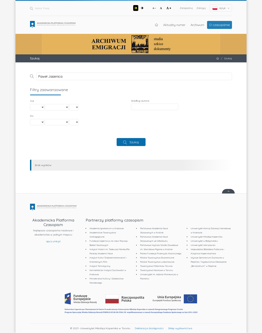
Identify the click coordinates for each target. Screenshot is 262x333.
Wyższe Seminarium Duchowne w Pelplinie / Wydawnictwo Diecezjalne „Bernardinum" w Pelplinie (209, 261)
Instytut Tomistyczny (100, 266)
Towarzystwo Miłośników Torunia (156, 266)
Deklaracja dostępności (149, 328)
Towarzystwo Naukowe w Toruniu (156, 270)
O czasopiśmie (219, 25)
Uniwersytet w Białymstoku (204, 241)
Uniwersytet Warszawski (203, 245)
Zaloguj (201, 8)
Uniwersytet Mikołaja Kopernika (206, 236)
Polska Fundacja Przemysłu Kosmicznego (160, 253)
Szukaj (134, 142)
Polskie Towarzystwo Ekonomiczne (157, 257)
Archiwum (197, 25)
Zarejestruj (186, 8)
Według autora (140, 100)
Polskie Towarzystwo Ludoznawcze (157, 261)
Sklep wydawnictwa (180, 328)
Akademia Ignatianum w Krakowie (107, 228)
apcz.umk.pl (53, 241)
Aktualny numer (174, 25)
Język (221, 8)
